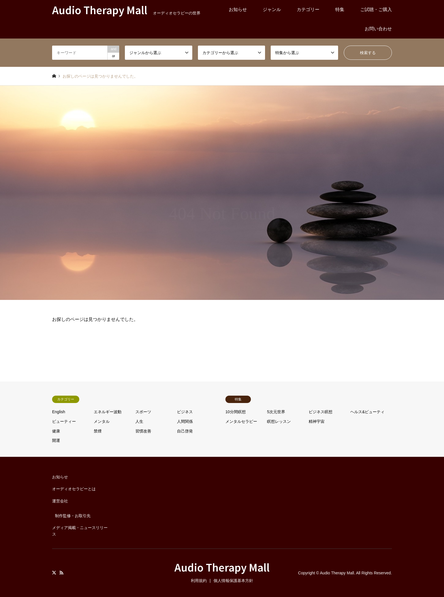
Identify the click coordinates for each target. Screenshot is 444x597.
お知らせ (238, 9)
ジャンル (272, 9)
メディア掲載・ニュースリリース (80, 530)
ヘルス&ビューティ (367, 412)
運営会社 (60, 501)
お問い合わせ (378, 28)
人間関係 (185, 421)
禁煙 (98, 431)
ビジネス (185, 412)
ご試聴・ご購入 (376, 9)
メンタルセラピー (241, 421)
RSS (61, 573)
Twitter (54, 573)
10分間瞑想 (235, 412)
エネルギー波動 (107, 412)
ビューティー (64, 421)
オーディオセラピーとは (74, 489)
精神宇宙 (317, 421)
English (58, 412)
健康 (56, 431)
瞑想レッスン (279, 421)
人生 (139, 421)
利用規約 (199, 580)
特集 (339, 9)
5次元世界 (276, 412)
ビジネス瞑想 (320, 412)
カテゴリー (308, 9)
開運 (56, 440)
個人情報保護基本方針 (233, 580)
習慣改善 (143, 431)
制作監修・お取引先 (73, 515)
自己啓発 (185, 431)
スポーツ (143, 412)
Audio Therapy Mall (222, 567)
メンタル (102, 421)
